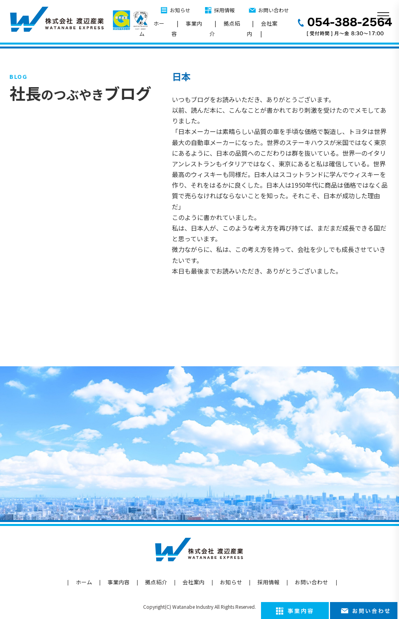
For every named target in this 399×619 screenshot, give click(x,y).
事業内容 (187, 28)
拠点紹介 (224, 28)
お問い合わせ (273, 10)
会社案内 (262, 28)
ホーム (151, 28)
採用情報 (224, 10)
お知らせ (180, 10)
